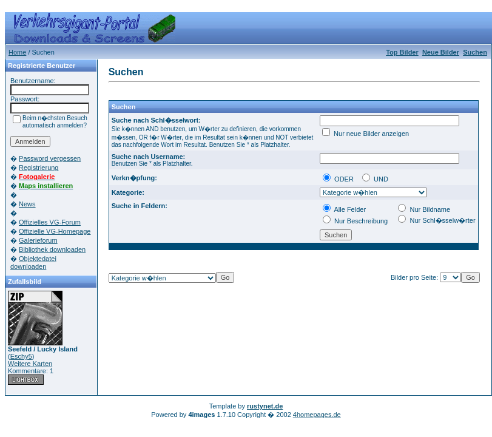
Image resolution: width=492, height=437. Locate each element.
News (27, 204)
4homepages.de (317, 414)
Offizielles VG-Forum (50, 222)
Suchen (475, 52)
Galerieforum (38, 240)
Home (17, 52)
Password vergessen (50, 158)
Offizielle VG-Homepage (54, 231)
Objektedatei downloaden (33, 262)
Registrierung (38, 167)
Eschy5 (21, 356)
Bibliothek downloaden (52, 249)
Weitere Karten (30, 363)
